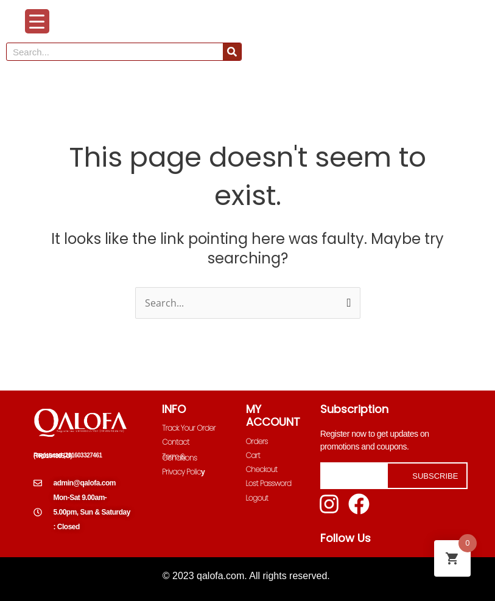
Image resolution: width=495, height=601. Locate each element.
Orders (257, 441)
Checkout (262, 469)
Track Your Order (189, 428)
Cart (253, 455)
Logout (257, 498)
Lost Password (269, 483)
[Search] (232, 51)
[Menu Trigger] (37, 21)
